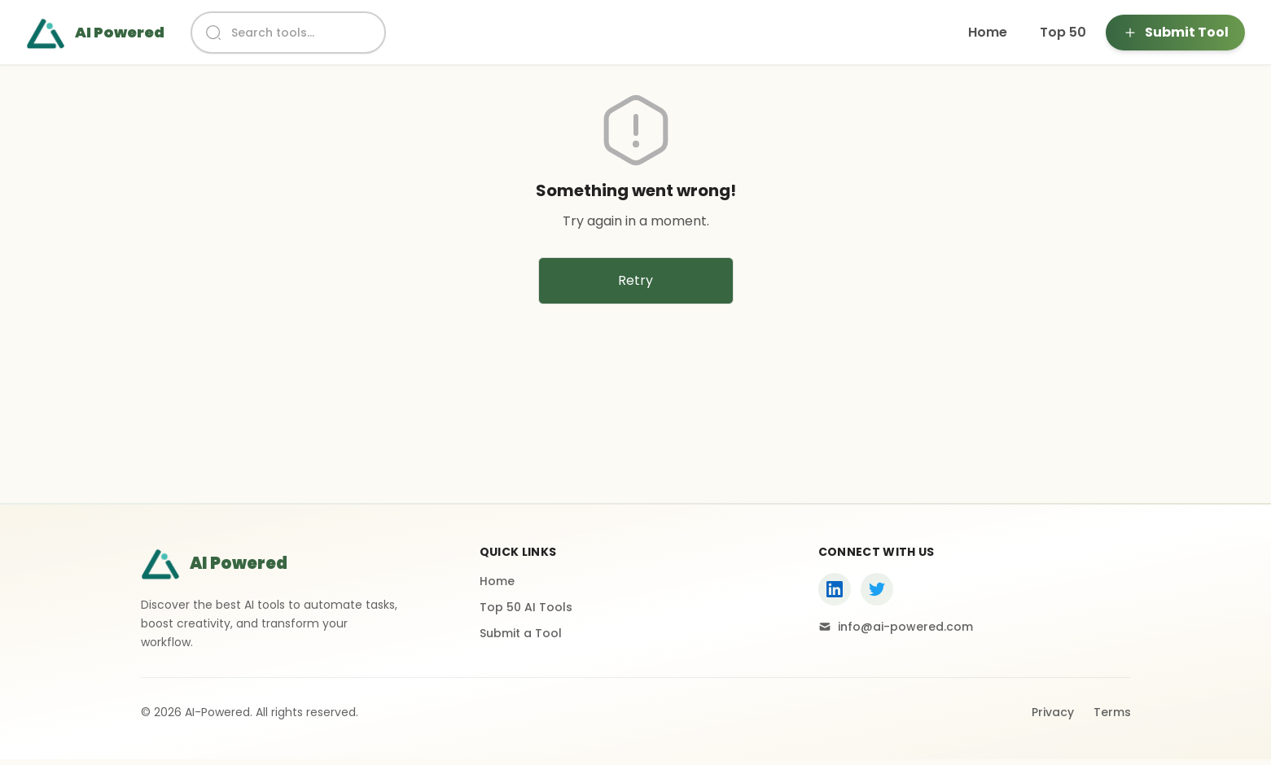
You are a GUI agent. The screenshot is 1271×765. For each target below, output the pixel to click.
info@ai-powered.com (895, 627)
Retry (635, 280)
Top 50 (1063, 32)
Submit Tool (1175, 32)
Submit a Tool (521, 633)
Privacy (1053, 712)
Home (987, 32)
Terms (1112, 712)
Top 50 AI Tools (526, 607)
